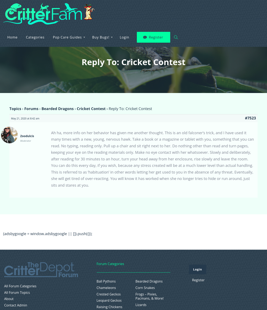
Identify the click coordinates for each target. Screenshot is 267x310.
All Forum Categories (20, 286)
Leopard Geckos (109, 300)
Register (239, 11)
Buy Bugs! (184, 11)
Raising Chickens (109, 307)
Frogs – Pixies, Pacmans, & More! (149, 296)
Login (208, 11)
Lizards (140, 305)
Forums (31, 108)
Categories (118, 11)
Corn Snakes (145, 288)
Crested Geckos (109, 294)
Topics (15, 108)
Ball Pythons (106, 281)
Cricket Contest (91, 108)
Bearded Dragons (58, 108)
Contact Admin (15, 305)
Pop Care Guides (150, 11)
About (9, 299)
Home (96, 11)
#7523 (250, 118)
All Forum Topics (17, 292)
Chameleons (106, 288)
